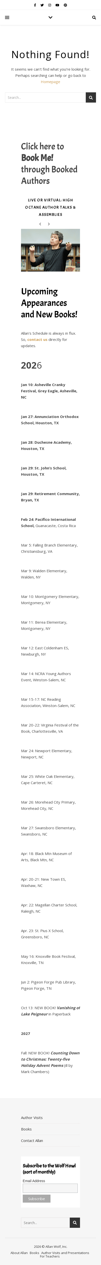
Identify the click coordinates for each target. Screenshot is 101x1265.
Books (26, 1128)
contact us (37, 339)
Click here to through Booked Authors (49, 164)
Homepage (50, 81)
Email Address (34, 1181)
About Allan (19, 1253)
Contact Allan (32, 1140)
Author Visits (32, 1117)
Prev (41, 224)
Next (50, 224)
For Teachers (50, 1256)
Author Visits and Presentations (65, 1253)
